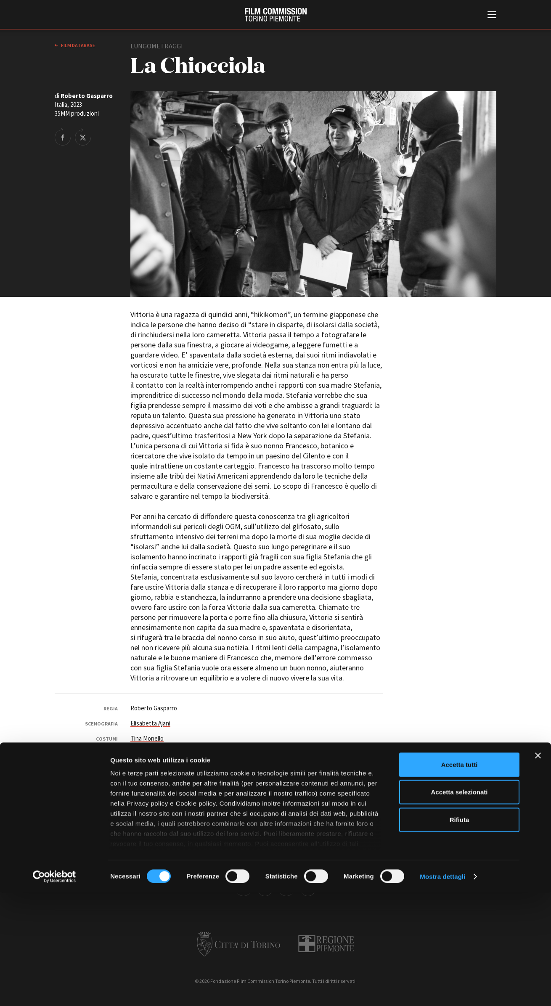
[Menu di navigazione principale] (491, 15)
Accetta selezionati (459, 904)
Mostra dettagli (442, 989)
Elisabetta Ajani (150, 723)
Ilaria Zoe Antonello (352, 782)
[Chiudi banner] (538, 868)
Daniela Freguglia (293, 773)
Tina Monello (147, 738)
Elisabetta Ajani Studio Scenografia (176, 753)
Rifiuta (459, 932)
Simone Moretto (151, 773)
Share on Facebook (63, 137)
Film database (77, 45)
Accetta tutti (459, 877)
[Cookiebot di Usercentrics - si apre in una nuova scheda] (54, 989)
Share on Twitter (83, 137)
